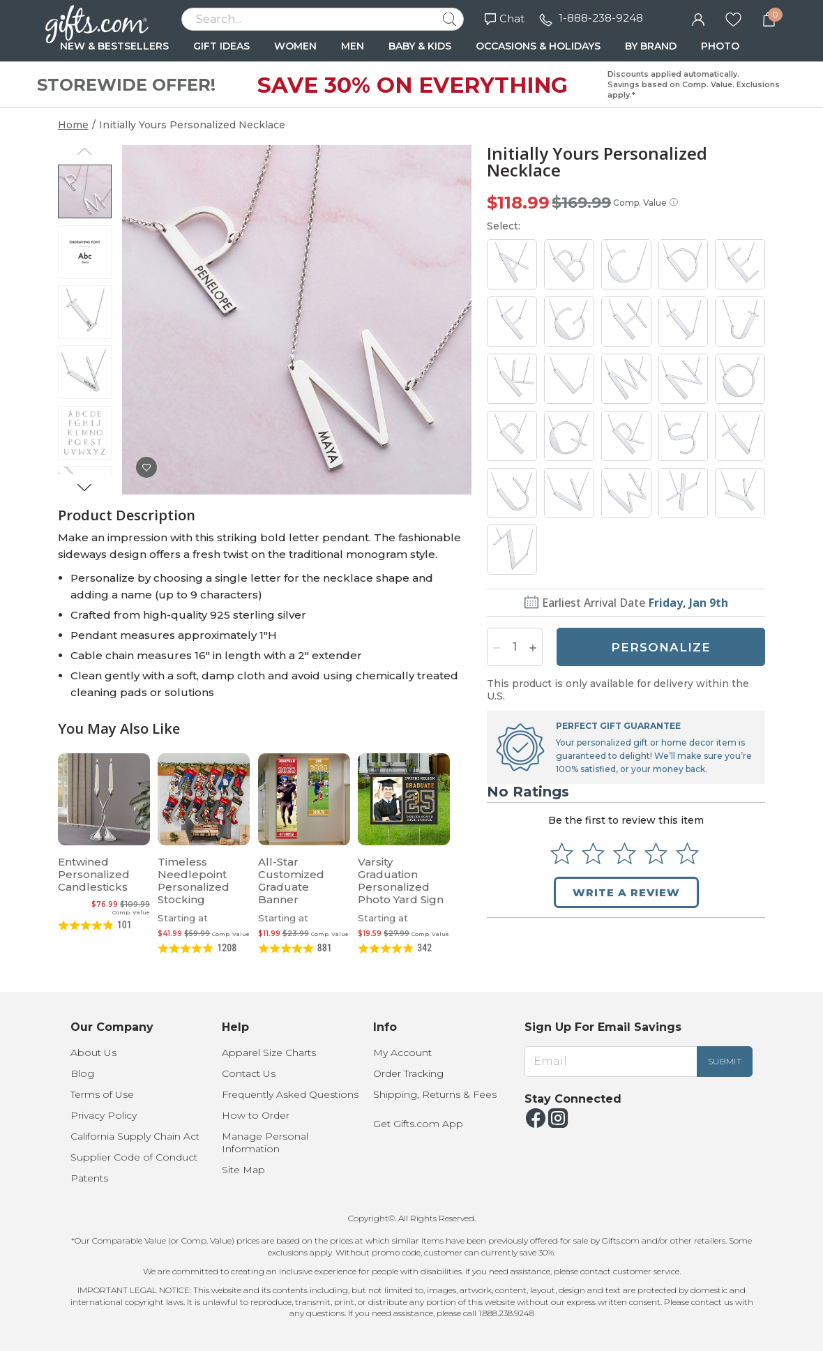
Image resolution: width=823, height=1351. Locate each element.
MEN (352, 46)
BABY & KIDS (419, 46)
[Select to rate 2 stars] (593, 853)
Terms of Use (102, 1094)
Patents (89, 1178)
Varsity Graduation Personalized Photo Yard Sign (401, 880)
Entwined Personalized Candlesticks (94, 874)
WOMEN (295, 46)
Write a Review (626, 892)
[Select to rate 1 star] (562, 853)
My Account (402, 1052)
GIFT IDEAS (221, 46)
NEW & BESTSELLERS (114, 46)
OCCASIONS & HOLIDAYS (538, 46)
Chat (504, 18)
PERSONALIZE (661, 647)
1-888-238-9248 (601, 17)
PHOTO (720, 46)
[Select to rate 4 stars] (656, 853)
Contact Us (248, 1073)
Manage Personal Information (265, 1142)
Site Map (243, 1169)
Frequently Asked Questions (290, 1094)
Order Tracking (408, 1073)
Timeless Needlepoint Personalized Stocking (193, 880)
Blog (82, 1073)
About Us (93, 1052)
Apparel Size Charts (269, 1052)
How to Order (255, 1115)
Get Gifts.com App (418, 1123)
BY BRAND (651, 46)
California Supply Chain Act (134, 1136)
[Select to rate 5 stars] (687, 853)
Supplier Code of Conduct (133, 1157)
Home (73, 125)
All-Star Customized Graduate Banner (291, 880)
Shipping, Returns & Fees (435, 1094)
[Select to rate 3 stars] (624, 853)
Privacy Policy (103, 1115)
